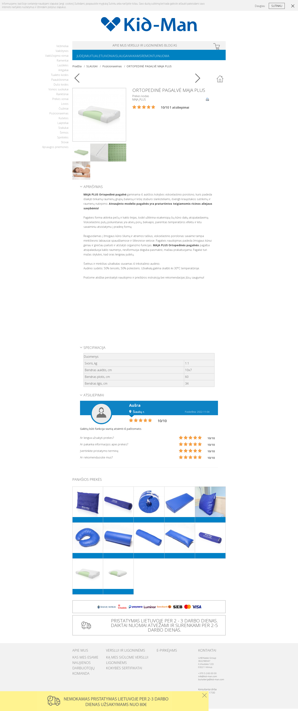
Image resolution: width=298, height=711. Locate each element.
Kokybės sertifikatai (119, 666)
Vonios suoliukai (58, 91)
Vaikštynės (62, 53)
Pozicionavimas (58, 115)
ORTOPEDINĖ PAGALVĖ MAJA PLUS (149, 68)
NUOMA (183, 58)
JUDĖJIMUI (85, 58)
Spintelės (62, 139)
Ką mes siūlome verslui (121, 658)
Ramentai (62, 63)
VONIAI (118, 58)
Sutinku (276, 6)
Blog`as (185, 46)
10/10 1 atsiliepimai (175, 110)
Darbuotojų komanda (86, 666)
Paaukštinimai (59, 82)
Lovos (64, 106)
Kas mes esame (81, 658)
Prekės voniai (60, 101)
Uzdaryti (204, 695)
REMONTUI (166, 58)
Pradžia (77, 68)
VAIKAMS (148, 58)
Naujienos (78, 662)
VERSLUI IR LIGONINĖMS (145, 46)
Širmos (64, 135)
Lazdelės (63, 67)
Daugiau (260, 6)
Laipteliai (63, 125)
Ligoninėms (113, 662)
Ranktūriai (62, 96)
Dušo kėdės (61, 87)
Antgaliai (63, 72)
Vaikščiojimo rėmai (56, 58)
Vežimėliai (62, 48)
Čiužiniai (63, 111)
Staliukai (63, 130)
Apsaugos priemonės (55, 149)
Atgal (220, 81)
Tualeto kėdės (59, 77)
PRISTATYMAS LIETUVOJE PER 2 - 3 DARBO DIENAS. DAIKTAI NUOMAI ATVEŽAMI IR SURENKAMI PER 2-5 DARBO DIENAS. (162, 627)
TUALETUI (103, 58)
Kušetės (63, 120)
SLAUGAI (132, 58)
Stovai (64, 144)
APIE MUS (104, 46)
